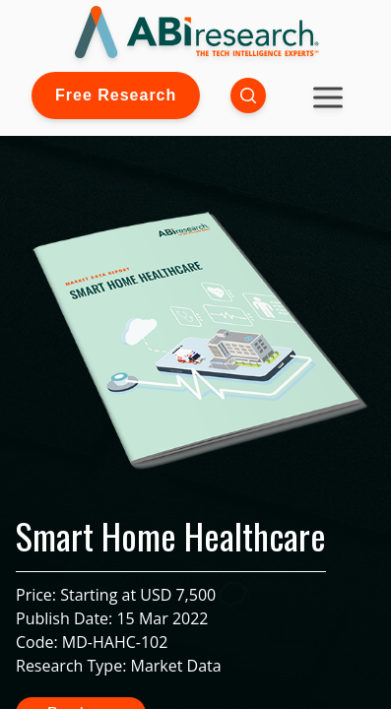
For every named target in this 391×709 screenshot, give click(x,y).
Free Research (115, 95)
